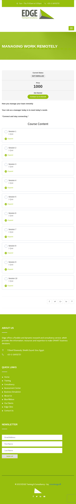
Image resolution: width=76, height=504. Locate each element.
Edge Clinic (7, 407)
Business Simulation (11, 392)
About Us (7, 396)
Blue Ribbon (8, 399)
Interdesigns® (55, 484)
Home (5, 377)
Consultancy (8, 384)
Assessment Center (11, 388)
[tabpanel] (38, 110)
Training (6, 381)
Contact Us (7, 411)
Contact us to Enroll (38, 97)
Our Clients (7, 403)
